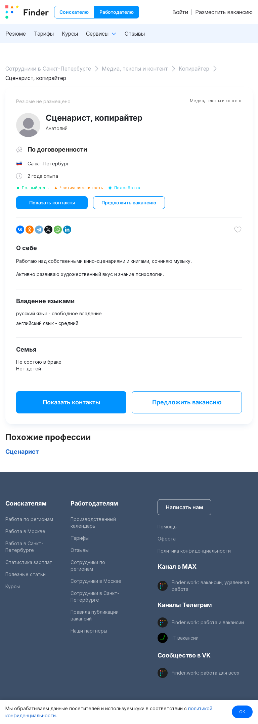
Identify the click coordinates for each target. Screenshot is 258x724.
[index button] (27, 12)
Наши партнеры (89, 631)
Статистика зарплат (28, 562)
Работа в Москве (25, 531)
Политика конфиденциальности (194, 551)
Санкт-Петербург (48, 163)
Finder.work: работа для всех (206, 673)
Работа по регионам (29, 519)
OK (242, 711)
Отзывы (135, 33)
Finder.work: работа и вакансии (208, 622)
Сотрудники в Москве (96, 581)
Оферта (167, 538)
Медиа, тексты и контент (216, 100)
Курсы (70, 33)
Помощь (167, 526)
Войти (180, 12)
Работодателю (116, 12)
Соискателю (74, 12)
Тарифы (44, 33)
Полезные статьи (25, 574)
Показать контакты (52, 202)
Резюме (15, 33)
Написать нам (184, 507)
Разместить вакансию (224, 12)
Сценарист (22, 451)
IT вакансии (185, 638)
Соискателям (26, 503)
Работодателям (94, 503)
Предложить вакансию (128, 202)
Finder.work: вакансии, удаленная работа (210, 585)
